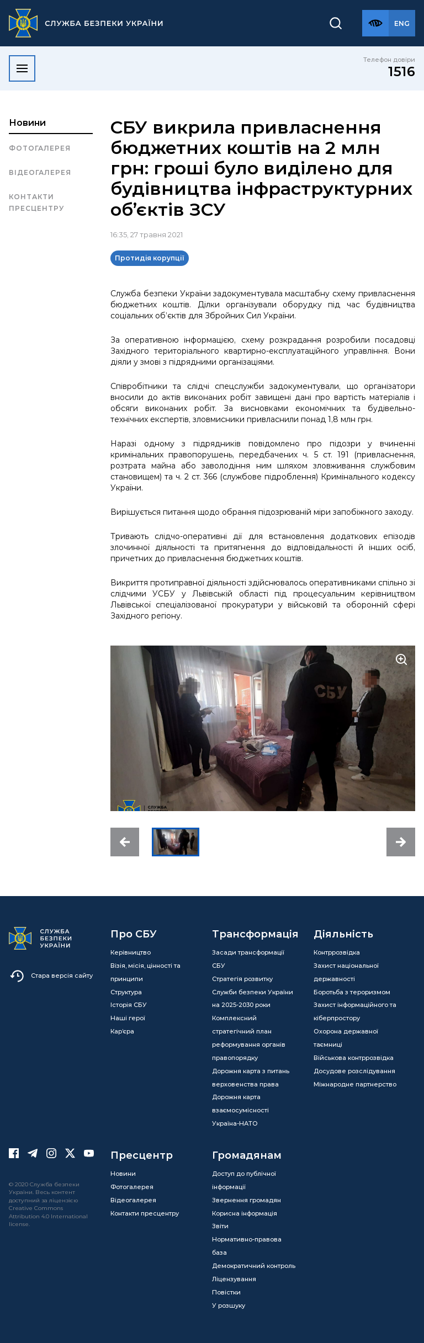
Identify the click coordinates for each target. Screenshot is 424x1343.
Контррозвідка (337, 952)
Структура (126, 992)
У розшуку (228, 1305)
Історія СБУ (128, 1005)
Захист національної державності (346, 972)
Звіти (220, 1226)
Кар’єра (122, 1031)
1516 (401, 71)
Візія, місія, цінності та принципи (145, 972)
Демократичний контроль (253, 1266)
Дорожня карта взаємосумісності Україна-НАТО (240, 1110)
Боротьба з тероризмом (352, 992)
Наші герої (127, 1018)
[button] (124, 842)
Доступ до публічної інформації (244, 1180)
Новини (27, 123)
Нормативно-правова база (247, 1245)
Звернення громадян (246, 1200)
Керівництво (130, 952)
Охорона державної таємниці (346, 1037)
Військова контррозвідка (354, 1058)
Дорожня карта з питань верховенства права (250, 1077)
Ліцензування (234, 1279)
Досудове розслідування (354, 1071)
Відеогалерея (40, 172)
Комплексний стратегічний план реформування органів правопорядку (248, 1038)
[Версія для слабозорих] (375, 23)
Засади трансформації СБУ (248, 958)
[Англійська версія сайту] (402, 23)
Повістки (226, 1292)
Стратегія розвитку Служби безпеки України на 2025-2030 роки (252, 992)
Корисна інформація (244, 1213)
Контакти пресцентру (36, 202)
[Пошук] (335, 23)
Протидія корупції (149, 258)
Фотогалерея (40, 148)
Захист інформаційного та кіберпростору (355, 1011)
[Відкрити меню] (22, 68)
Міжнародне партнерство (355, 1084)
